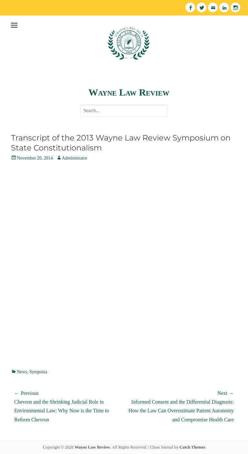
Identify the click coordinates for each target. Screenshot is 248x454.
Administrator (75, 158)
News (22, 371)
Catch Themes (192, 447)
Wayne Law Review (128, 92)
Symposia (38, 371)
